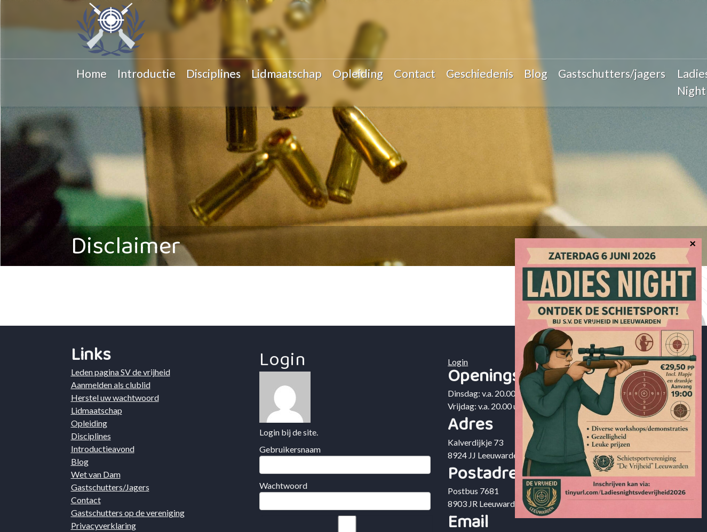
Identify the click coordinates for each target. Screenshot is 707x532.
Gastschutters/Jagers (110, 487)
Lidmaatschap (286, 73)
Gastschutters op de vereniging (128, 512)
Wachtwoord (283, 485)
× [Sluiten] (692, 242)
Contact (414, 73)
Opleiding (357, 73)
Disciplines (213, 73)
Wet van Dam (96, 474)
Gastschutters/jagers (611, 73)
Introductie (146, 73)
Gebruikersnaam (290, 449)
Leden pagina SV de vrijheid (120, 372)
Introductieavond (102, 449)
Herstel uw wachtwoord (115, 397)
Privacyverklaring (103, 525)
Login (458, 362)
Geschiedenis (479, 73)
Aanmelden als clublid (110, 385)
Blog (535, 73)
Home (91, 73)
